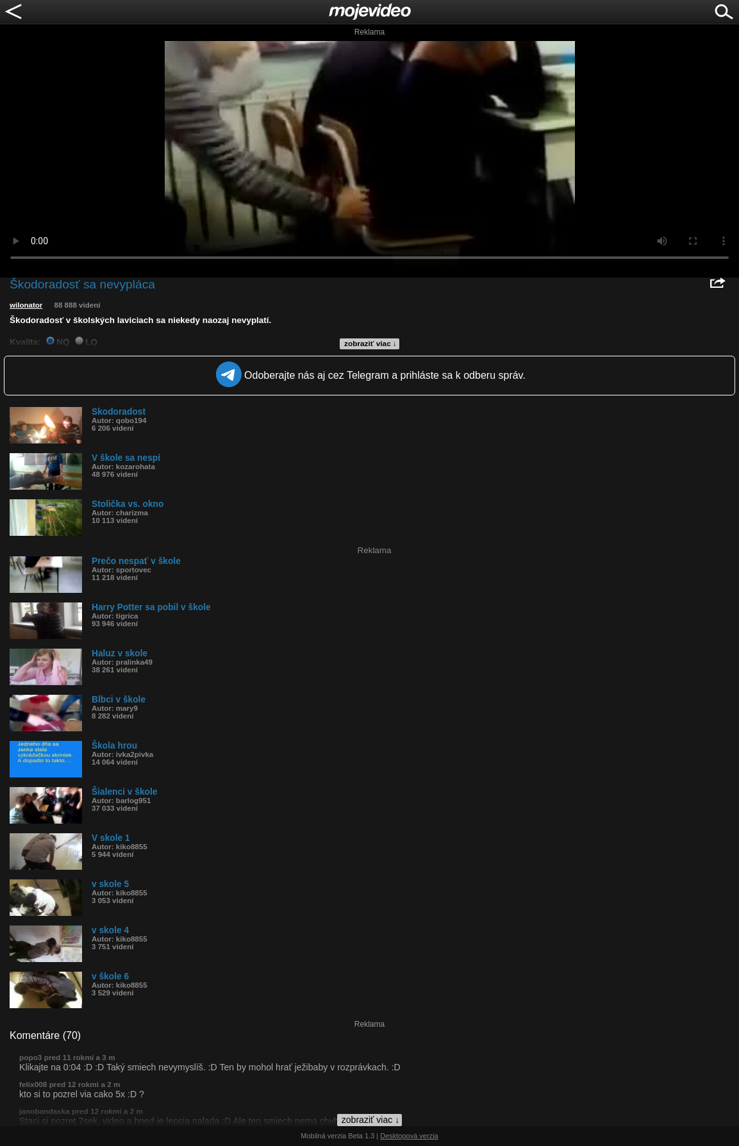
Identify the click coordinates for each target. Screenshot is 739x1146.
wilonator (26, 305)
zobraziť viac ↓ (370, 343)
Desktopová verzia (409, 1136)
